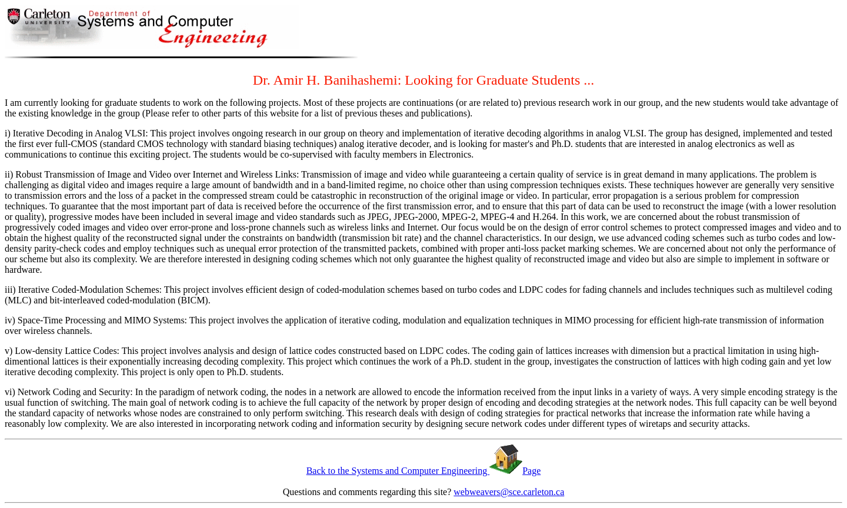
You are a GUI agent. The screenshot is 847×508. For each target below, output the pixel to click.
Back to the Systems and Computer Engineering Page (423, 471)
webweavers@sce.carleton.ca (508, 492)
